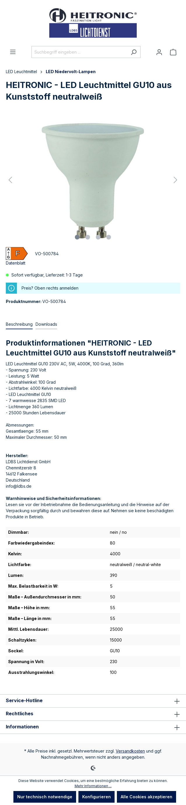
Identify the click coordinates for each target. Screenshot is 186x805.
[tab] (19, 324)
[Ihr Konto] (159, 52)
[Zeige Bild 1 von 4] (77, 237)
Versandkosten (130, 750)
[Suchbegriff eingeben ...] (79, 52)
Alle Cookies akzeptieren (146, 796)
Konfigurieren (96, 796)
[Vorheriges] (10, 179)
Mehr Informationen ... (93, 786)
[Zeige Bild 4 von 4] (108, 237)
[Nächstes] (175, 179)
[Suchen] (134, 52)
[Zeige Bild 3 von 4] (98, 237)
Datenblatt (15, 262)
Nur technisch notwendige (44, 796)
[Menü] (13, 52)
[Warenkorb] (173, 52)
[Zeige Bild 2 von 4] (87, 237)
